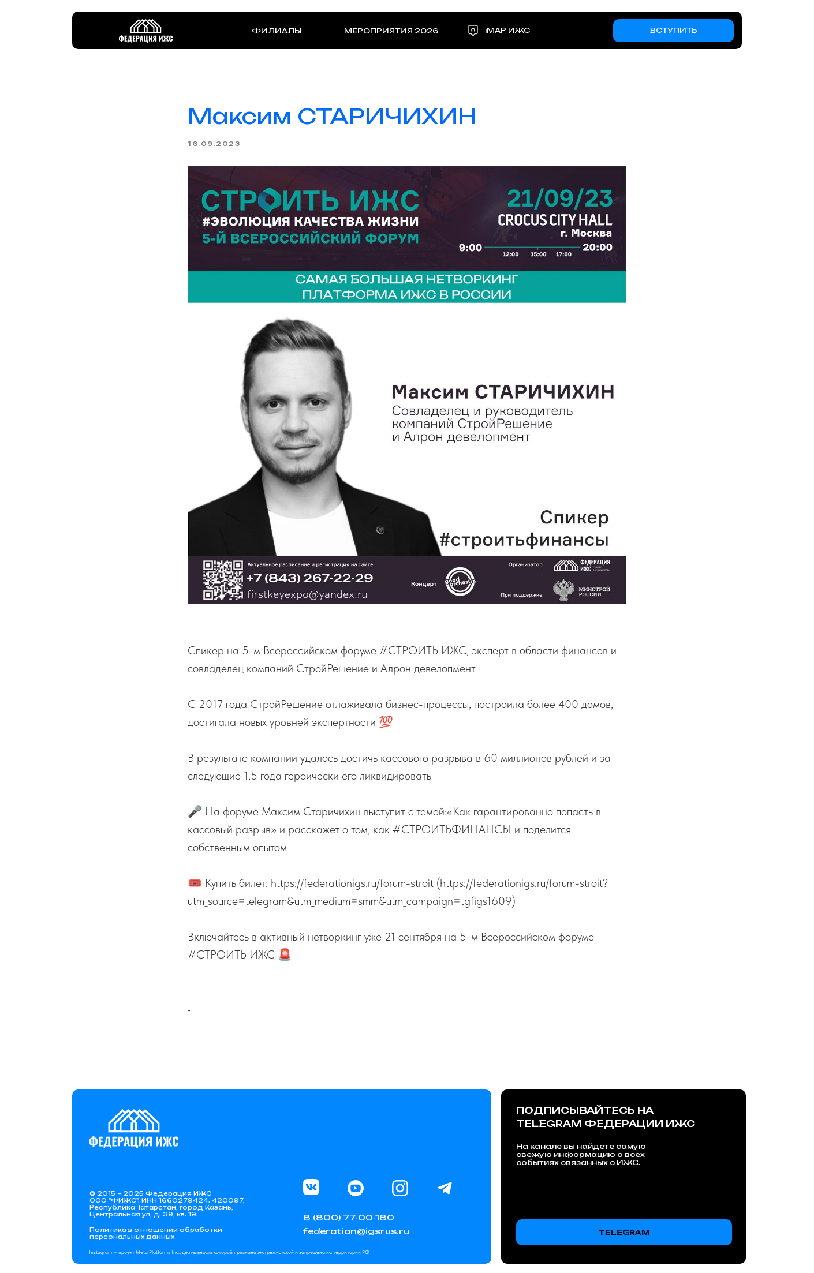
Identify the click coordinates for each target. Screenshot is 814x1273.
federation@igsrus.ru (356, 1231)
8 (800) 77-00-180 (348, 1217)
